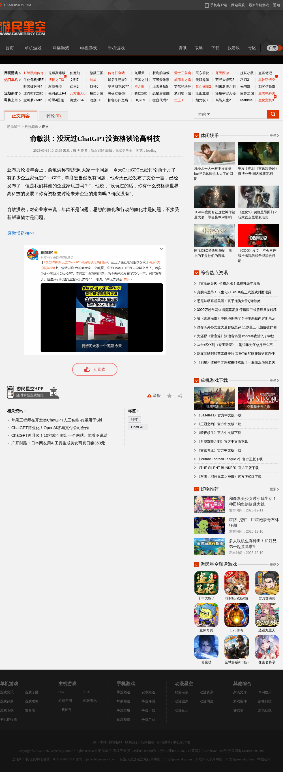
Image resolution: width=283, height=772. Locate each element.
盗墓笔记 (265, 73)
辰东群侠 (202, 73)
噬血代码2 (160, 100)
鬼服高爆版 (56, 73)
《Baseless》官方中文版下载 (219, 415)
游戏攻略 (31, 701)
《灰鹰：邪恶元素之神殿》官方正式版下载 (229, 477)
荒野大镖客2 (224, 80)
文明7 (74, 80)
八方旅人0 (77, 93)
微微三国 (96, 73)
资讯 (182, 48)
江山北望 (202, 93)
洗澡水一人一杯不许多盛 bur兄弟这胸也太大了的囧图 (214, 161)
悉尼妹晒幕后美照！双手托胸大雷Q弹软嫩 (229, 301)
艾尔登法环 (182, 87)
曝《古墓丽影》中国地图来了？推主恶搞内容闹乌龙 (236, 319)
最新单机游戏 (259, 5)
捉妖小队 (247, 73)
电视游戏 (88, 48)
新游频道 (123, 719)
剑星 (93, 80)
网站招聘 (116, 742)
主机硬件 (65, 710)
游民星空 (14, 127)
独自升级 (96, 93)
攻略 (199, 48)
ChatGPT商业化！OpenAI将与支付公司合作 (50, 427)
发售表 (30, 710)
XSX (86, 692)
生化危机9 (266, 100)
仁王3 (178, 100)
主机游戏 (67, 683)
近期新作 (11, 93)
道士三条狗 (182, 73)
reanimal (246, 100)
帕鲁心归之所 (118, 100)
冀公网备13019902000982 (246, 751)
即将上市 (11, 100)
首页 (9, 48)
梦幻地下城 (182, 93)
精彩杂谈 (181, 692)
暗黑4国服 (56, 100)
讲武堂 (238, 710)
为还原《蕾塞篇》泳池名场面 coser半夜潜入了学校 (235, 336)
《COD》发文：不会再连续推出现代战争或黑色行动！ (258, 243)
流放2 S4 (77, 100)
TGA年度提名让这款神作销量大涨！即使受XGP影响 (214, 202)
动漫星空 (184, 683)
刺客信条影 (266, 87)
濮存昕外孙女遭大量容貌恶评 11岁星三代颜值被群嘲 (236, 327)
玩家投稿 (148, 742)
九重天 (139, 73)
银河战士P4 (57, 93)
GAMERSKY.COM (17, 5)
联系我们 (132, 742)
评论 (53, 115)
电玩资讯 (90, 701)
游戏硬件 (240, 701)
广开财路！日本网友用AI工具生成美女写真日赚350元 (58, 443)
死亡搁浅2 (203, 87)
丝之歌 (139, 87)
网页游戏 (11, 73)
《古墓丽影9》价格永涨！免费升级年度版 (228, 283)
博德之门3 (56, 80)
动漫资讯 (206, 692)
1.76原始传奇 (33, 73)
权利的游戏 (161, 73)
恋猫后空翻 (161, 93)
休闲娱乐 (265, 692)
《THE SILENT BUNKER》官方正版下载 (228, 468)
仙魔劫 (75, 73)
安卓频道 (148, 692)
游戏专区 (31, 692)
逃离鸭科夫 (266, 93)
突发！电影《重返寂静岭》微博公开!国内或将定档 (258, 159)
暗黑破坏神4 (32, 87)
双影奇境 (55, 87)
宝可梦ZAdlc (32, 100)
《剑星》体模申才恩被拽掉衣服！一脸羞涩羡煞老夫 (236, 362)
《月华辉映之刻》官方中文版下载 (222, 442)
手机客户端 (181, 742)
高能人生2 (223, 100)
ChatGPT (138, 427)
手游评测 (148, 701)
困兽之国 (247, 93)
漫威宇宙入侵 (225, 93)
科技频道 (31, 127)
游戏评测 (7, 701)
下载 (215, 48)
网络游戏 (60, 48)
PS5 (61, 692)
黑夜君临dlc (117, 93)
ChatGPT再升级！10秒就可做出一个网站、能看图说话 (59, 435)
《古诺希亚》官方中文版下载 (219, 450)
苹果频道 (123, 701)
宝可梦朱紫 (161, 80)
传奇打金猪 (116, 73)
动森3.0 (95, 100)
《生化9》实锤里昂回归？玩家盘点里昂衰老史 (258, 202)
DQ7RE (140, 100)
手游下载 (148, 710)
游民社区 (265, 710)
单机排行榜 (8, 719)
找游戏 (234, 48)
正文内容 (21, 115)
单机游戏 (33, 48)
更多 (273, 135)
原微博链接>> (21, 233)
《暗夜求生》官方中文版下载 (219, 433)
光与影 (245, 87)
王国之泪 (141, 80)
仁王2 (74, 87)
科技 (134, 420)
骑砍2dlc (140, 93)
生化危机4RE (33, 80)
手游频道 (123, 692)
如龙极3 (202, 100)
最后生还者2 (117, 80)
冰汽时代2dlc (33, 93)
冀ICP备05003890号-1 (143, 751)
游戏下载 (7, 710)
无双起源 (202, 80)
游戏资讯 (7, 692)
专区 (252, 48)
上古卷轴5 (160, 87)
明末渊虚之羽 (225, 87)
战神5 (94, 87)
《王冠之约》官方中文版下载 (219, 424)
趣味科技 (265, 701)
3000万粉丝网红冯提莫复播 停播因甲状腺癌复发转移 (237, 310)
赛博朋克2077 (118, 87)
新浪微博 (164, 742)
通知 (276, 5)
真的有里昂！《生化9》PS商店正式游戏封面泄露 (234, 292)
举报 (154, 395)
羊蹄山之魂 (182, 80)
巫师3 (244, 80)
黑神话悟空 (266, 80)
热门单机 (11, 80)
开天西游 (222, 73)
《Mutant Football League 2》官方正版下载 (230, 459)
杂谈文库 (240, 692)
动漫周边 (206, 701)
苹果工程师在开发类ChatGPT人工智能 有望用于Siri (56, 420)
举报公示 (264, 759)
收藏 (169, 395)
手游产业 (148, 719)
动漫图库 (181, 701)
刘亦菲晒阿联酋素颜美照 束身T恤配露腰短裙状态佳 (236, 354)
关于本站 (100, 742)
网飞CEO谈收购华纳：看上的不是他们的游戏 (214, 241)
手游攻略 (123, 710)
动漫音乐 (181, 710)
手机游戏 (116, 48)
